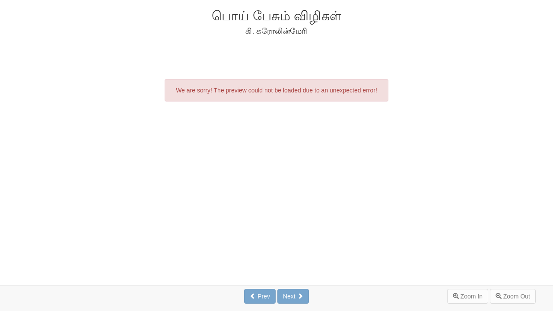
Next (293, 296)
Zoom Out (513, 296)
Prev (260, 296)
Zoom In (468, 296)
